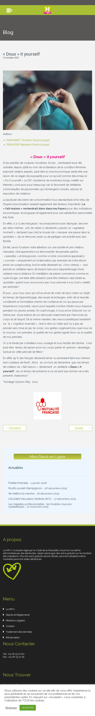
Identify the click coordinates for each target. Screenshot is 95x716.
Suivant (79, 427)
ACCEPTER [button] (28, 707)
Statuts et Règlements (18, 614)
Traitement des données (19, 631)
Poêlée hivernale (18, 482)
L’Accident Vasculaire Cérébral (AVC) (29, 498)
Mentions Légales (15, 620)
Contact (10, 626)
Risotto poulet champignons (25, 488)
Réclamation (13, 637)
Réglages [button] (11, 707)
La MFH (10, 609)
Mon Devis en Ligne (47, 456)
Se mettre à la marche (21, 493)
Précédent (15, 427)
